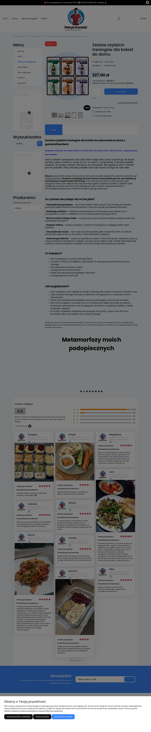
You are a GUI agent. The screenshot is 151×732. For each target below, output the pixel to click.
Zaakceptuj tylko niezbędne (18, 716)
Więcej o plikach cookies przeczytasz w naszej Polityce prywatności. (33, 711)
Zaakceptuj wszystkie (63, 716)
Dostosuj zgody (42, 716)
